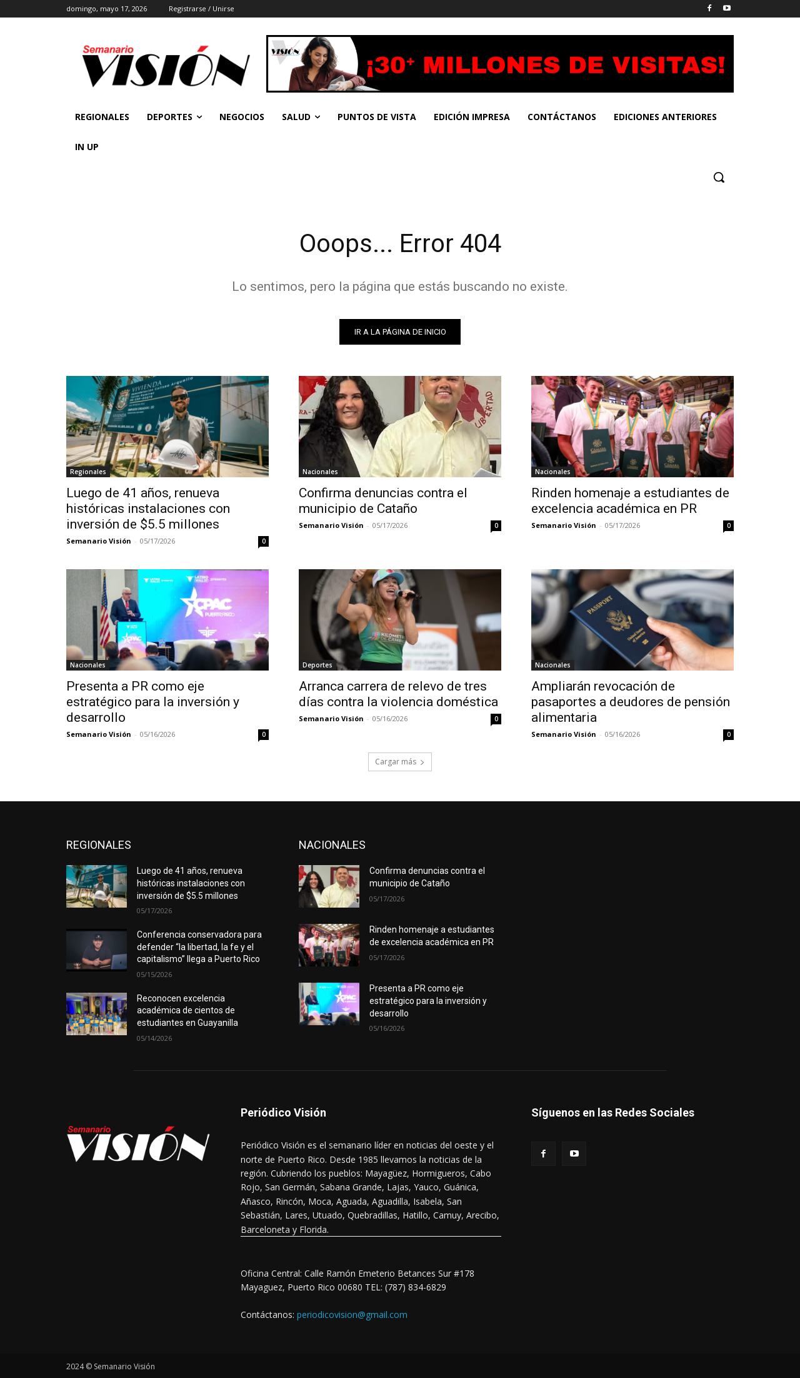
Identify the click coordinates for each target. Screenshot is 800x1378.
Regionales (88, 471)
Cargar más (400, 761)
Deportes (317, 665)
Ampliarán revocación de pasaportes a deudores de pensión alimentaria (630, 702)
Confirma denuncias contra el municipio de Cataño (383, 500)
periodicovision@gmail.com (352, 1314)
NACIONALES (332, 844)
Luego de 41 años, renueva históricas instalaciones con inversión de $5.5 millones (148, 508)
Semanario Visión (98, 540)
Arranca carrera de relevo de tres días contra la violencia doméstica (398, 694)
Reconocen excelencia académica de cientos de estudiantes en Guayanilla (187, 1010)
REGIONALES (98, 844)
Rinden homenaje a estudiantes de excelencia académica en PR (630, 500)
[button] (719, 177)
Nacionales (320, 471)
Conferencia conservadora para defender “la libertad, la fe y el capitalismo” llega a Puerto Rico (199, 947)
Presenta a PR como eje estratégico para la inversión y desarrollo (152, 702)
